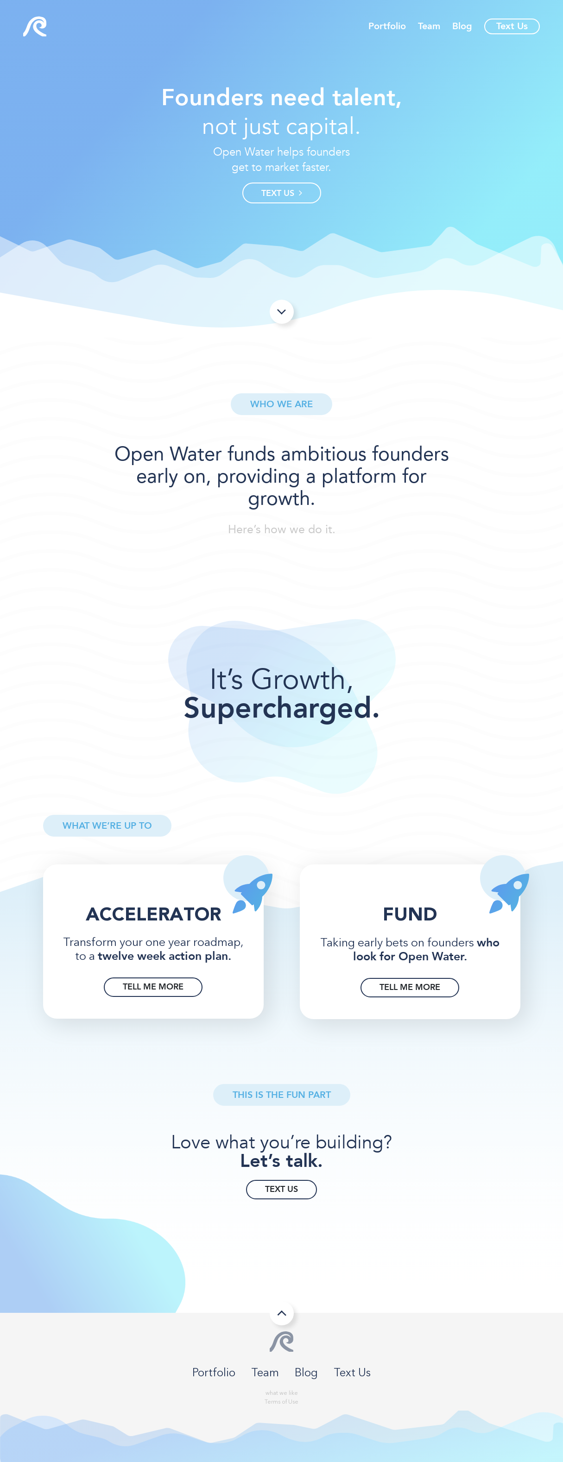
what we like (282, 1393)
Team (429, 26)
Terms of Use (281, 1402)
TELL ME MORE (153, 987)
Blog (462, 26)
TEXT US (281, 193)
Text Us (512, 26)
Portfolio (387, 26)
